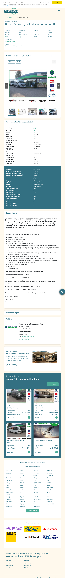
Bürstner (8, 473)
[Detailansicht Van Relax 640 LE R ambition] (46, 405)
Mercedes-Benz (11, 490)
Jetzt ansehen (11, 364)
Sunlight (22, 502)
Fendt (21, 480)
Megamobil (50, 487)
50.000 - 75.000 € (10, 41)
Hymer (22, 483)
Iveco (7, 485)
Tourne (8, 504)
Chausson (50, 473)
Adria (21, 470)
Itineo (49, 483)
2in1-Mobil (9, 470)
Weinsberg (9, 506)
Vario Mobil (50, 504)
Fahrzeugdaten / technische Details (19, 122)
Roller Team (37, 499)
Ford (48, 480)
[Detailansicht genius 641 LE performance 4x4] (18, 405)
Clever (35, 475)
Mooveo (36, 490)
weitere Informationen (9, 6)
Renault (36, 497)
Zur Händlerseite (24, 339)
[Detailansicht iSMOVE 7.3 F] (18, 439)
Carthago (36, 473)
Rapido (22, 497)
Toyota (22, 504)
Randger (8, 497)
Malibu (22, 487)
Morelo (49, 490)
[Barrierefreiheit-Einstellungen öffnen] (62, 292)
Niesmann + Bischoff (9, 493)
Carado (22, 473)
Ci (6, 475)
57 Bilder (11, 62)
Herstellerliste (10, 563)
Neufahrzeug (37, 127)
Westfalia (22, 506)
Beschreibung (11, 213)
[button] (6, 86)
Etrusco (36, 131)
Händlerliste (9, 565)
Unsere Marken (32, 511)
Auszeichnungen (12, 313)
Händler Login (28, 563)
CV (34, 133)
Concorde (50, 475)
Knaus (21, 485)
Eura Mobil (9, 480)
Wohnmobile (37, 129)
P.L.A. (21, 492)
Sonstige (50, 499)
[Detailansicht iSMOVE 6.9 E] (46, 439)
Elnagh (36, 478)
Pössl (48, 492)
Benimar (36, 470)
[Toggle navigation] (58, 11)
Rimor (49, 497)
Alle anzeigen (53, 384)
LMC (35, 485)
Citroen (22, 475)
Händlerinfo (27, 568)
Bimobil (49, 470)
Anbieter (9, 319)
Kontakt (8, 568)
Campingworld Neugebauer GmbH (15, 46)
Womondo (37, 506)
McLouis (36, 487)
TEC (35, 502)
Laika (48, 485)
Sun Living (9, 502)
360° (18, 62)
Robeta (22, 499)
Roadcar (8, 499)
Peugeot (36, 492)
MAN (7, 487)
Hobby (8, 483)
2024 (35, 136)
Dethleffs (9, 478)
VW (34, 504)
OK (57, 3)
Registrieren (27, 565)
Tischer (49, 502)
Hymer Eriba (37, 483)
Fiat (35, 480)
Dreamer (22, 478)
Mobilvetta (23, 490)
